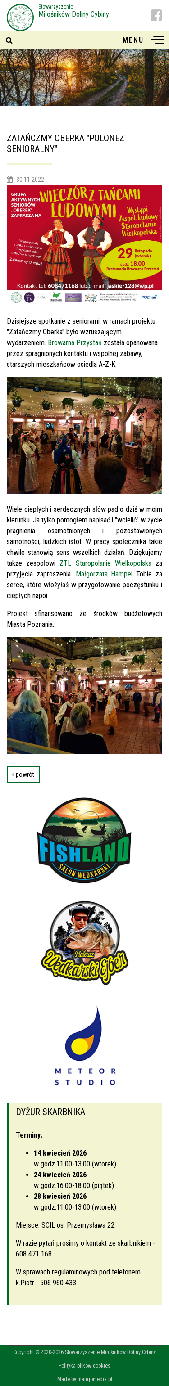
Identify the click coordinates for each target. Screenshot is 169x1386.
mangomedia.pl (95, 1379)
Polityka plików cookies (84, 1366)
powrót (23, 774)
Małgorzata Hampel (104, 574)
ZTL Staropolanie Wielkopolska (105, 563)
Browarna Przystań (75, 342)
